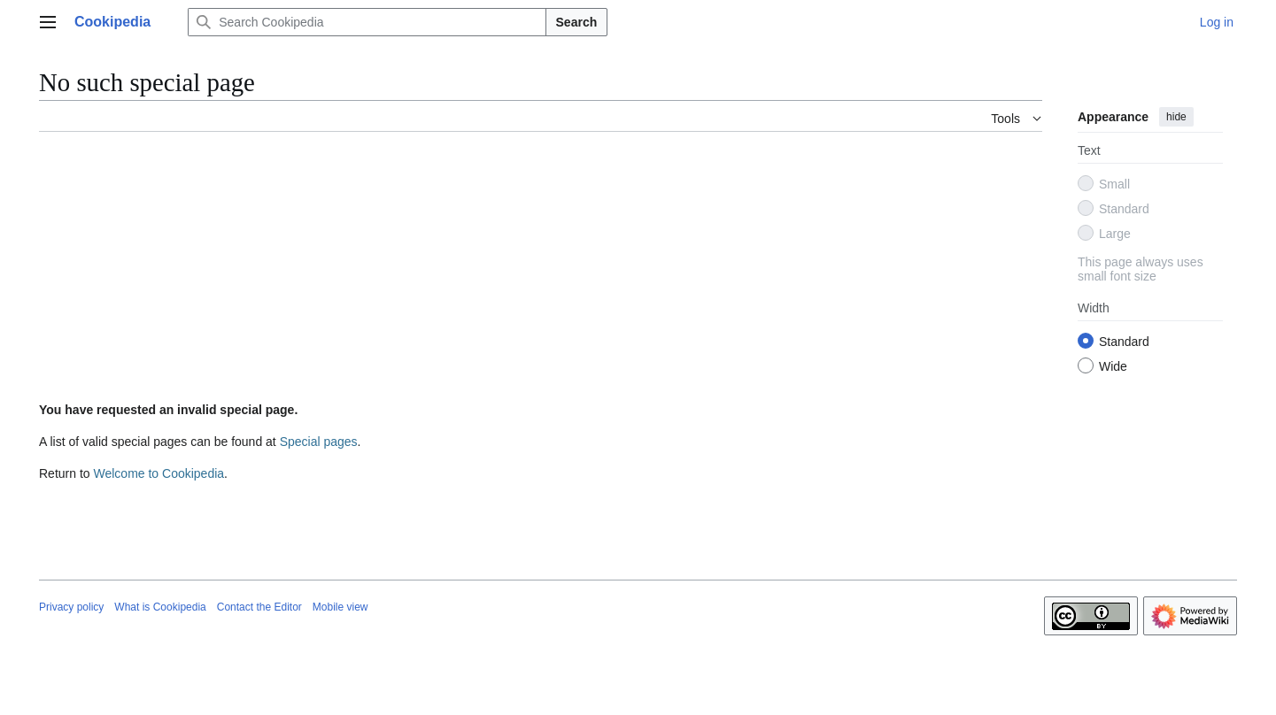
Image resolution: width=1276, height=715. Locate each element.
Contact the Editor (259, 607)
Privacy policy (71, 607)
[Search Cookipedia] (366, 22)
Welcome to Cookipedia (158, 473)
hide (1176, 117)
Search (577, 22)
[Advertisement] (540, 270)
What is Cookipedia (159, 607)
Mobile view (340, 607)
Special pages (319, 441)
